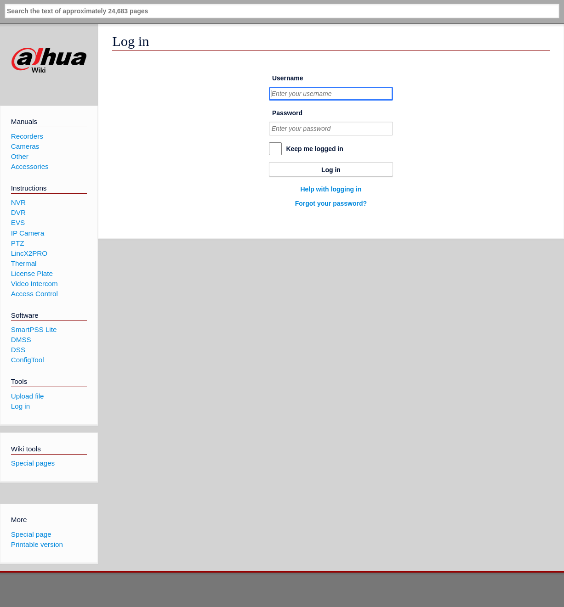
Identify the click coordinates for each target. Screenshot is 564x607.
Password (287, 113)
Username (287, 78)
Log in (331, 170)
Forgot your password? (331, 203)
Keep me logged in (314, 148)
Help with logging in (330, 189)
